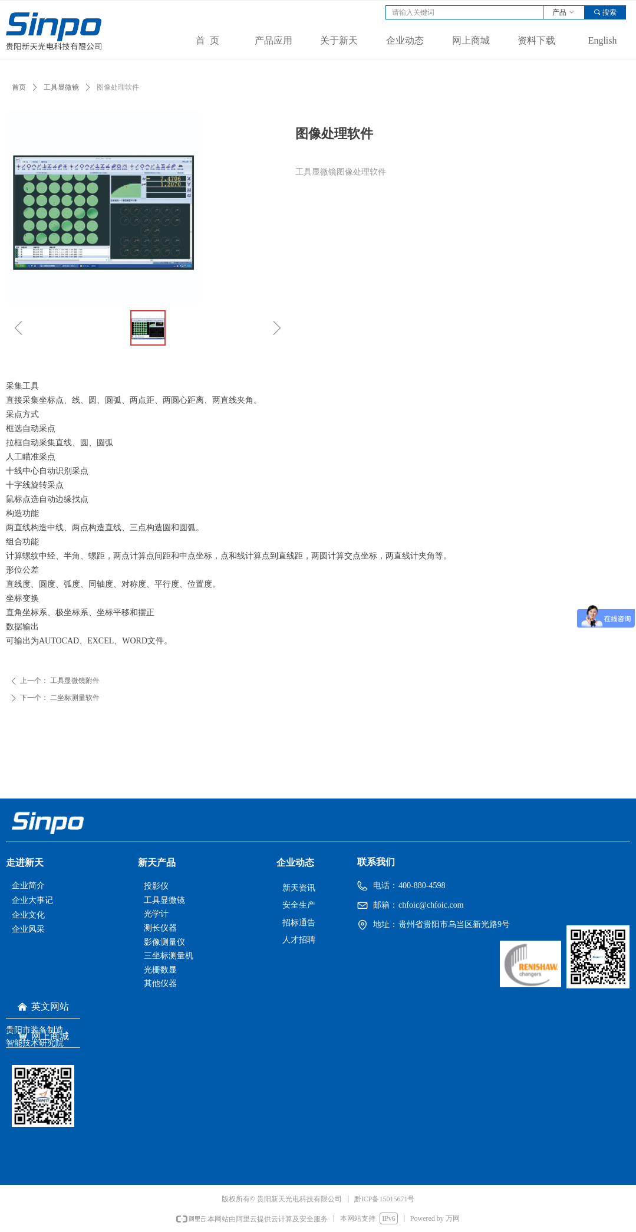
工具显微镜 (61, 87)
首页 (19, 87)
